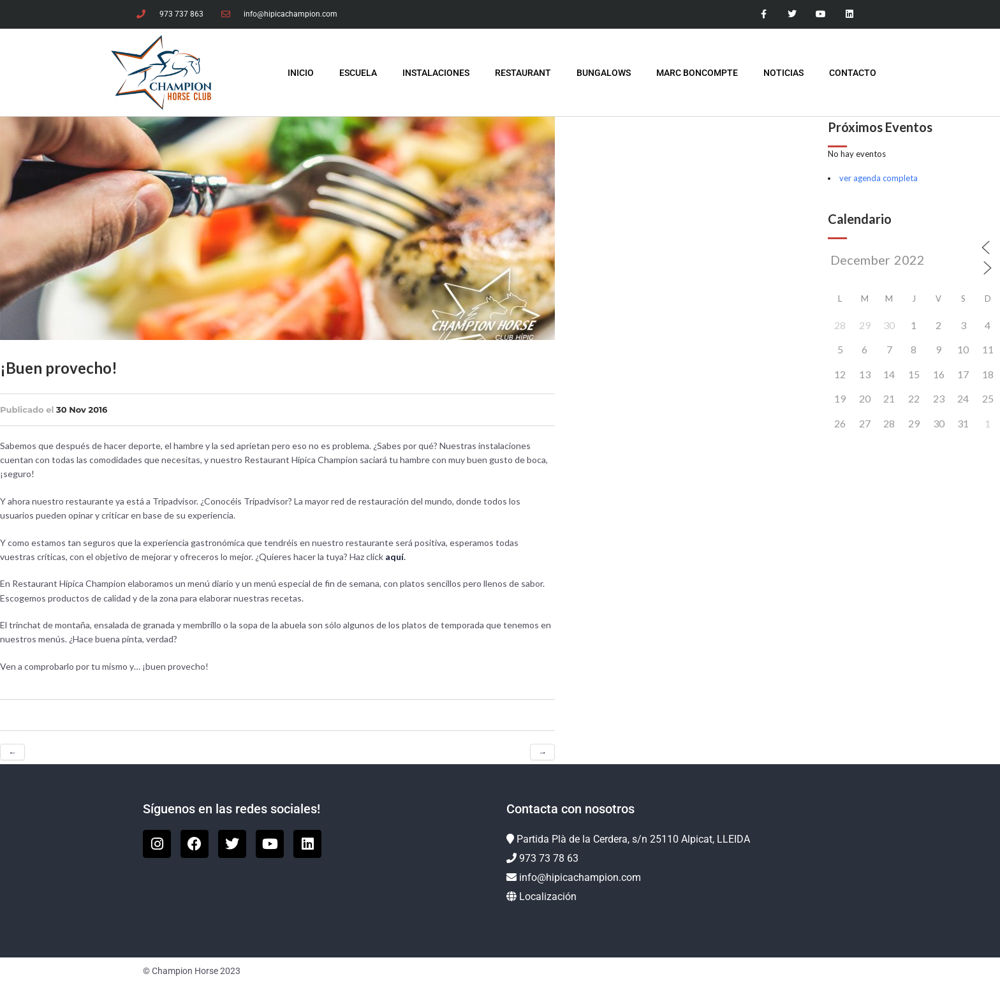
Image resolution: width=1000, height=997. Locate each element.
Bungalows (604, 73)
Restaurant (523, 73)
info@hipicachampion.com (580, 877)
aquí (394, 556)
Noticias (783, 73)
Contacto (852, 73)
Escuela (358, 73)
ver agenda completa (878, 178)
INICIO (301, 73)
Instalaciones (435, 73)
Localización (548, 896)
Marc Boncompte (697, 73)
